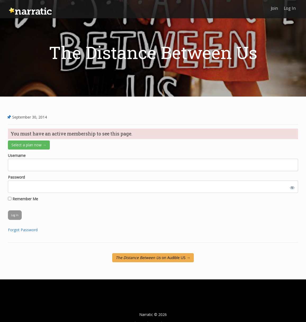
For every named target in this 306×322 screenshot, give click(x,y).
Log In (289, 7)
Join (273, 7)
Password (16, 177)
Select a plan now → (28, 144)
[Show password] (291, 186)
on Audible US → (153, 257)
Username (17, 155)
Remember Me (23, 198)
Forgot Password (23, 229)
